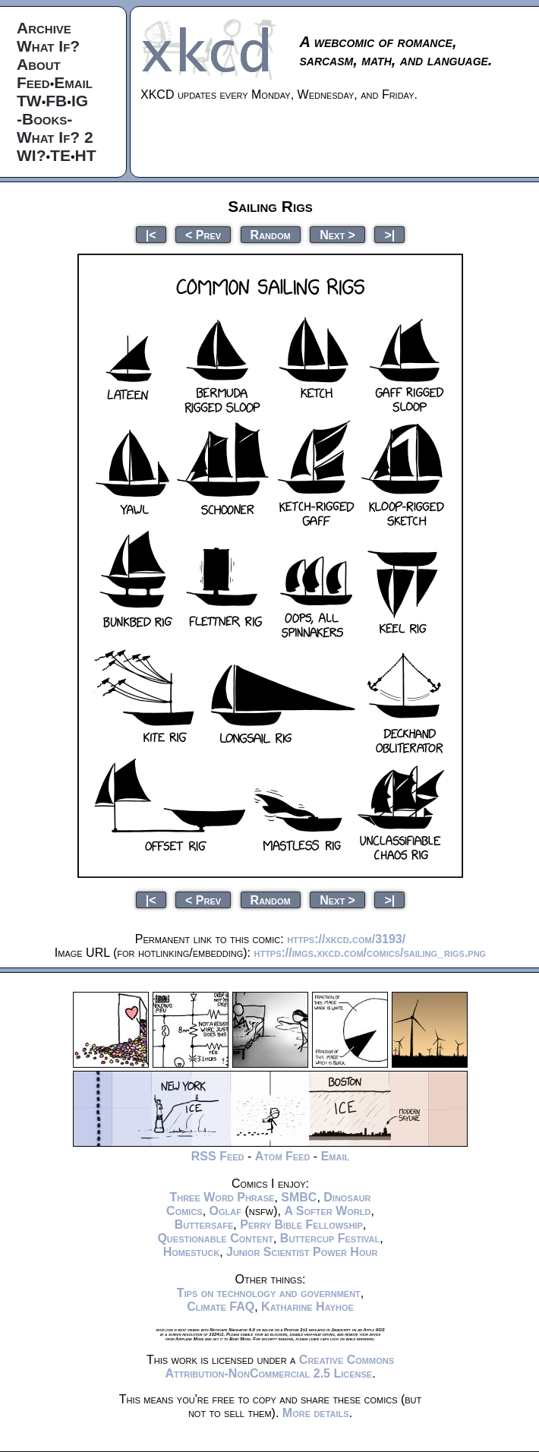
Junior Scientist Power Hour (301, 1251)
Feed (33, 82)
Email (73, 82)
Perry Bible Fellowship (301, 1224)
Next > (337, 234)
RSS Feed (217, 1156)
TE (60, 155)
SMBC (299, 1197)
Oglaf (225, 1210)
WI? (31, 155)
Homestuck (191, 1251)
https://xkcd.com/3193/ (346, 939)
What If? (48, 46)
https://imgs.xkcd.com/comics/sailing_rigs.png (370, 952)
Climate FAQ (220, 1306)
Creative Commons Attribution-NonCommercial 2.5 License (279, 1366)
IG (79, 100)
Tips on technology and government (269, 1292)
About (39, 64)
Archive (44, 27)
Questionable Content (215, 1238)
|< (151, 234)
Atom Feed (282, 1156)
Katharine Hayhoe (307, 1306)
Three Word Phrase (221, 1197)
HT (85, 155)
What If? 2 (55, 137)
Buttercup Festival (330, 1238)
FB (56, 100)
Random (271, 234)
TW (29, 100)
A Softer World (327, 1210)
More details (315, 1412)
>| (389, 234)
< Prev (203, 234)
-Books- (44, 119)
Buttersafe (204, 1224)
